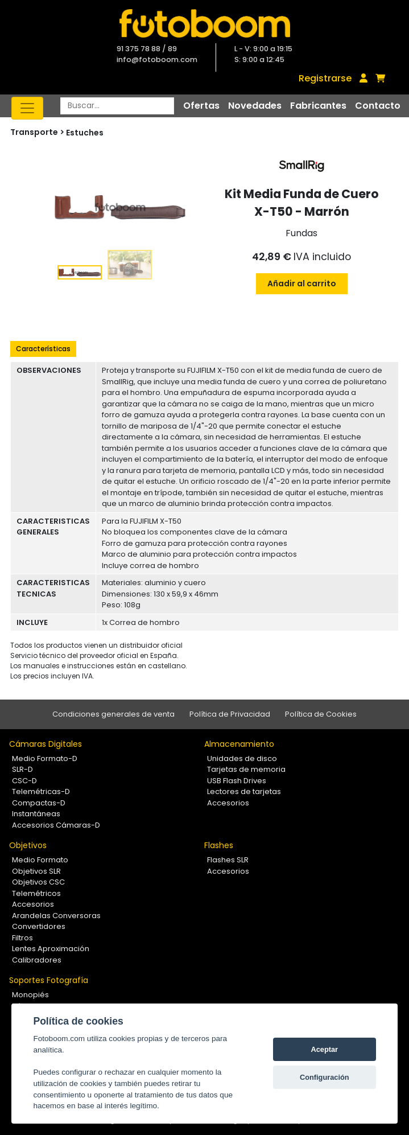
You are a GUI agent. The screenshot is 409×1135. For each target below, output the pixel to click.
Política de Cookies (321, 714)
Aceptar (324, 1049)
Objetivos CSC (38, 882)
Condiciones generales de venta (113, 714)
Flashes (218, 845)
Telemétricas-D (41, 791)
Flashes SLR (228, 859)
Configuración (324, 1077)
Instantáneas (36, 813)
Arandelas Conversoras (56, 915)
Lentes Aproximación (50, 948)
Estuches (85, 132)
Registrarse (325, 78)
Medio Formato (40, 859)
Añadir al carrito (301, 283)
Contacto (377, 105)
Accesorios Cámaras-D (56, 825)
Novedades (255, 105)
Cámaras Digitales (45, 744)
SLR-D (22, 769)
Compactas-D (38, 802)
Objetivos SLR (36, 871)
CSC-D (24, 780)
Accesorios (228, 802)
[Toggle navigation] (27, 108)
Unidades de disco (242, 758)
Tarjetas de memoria (246, 769)
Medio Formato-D (44, 758)
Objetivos (28, 845)
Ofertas (201, 105)
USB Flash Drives (236, 780)
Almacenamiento (239, 744)
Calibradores (36, 960)
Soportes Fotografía (48, 980)
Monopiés (30, 994)
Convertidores (38, 926)
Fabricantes (318, 105)
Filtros (22, 937)
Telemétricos (36, 893)
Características (43, 348)
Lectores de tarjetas (244, 791)
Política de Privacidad (229, 714)
